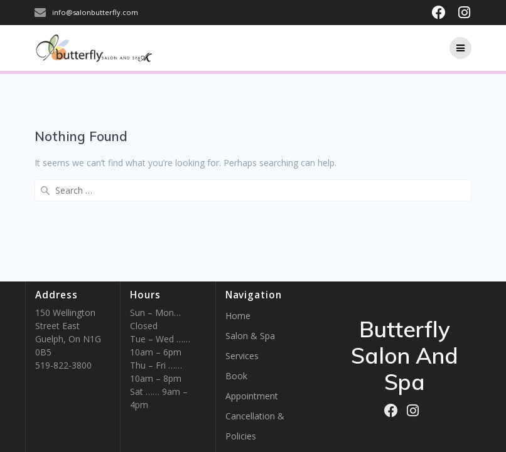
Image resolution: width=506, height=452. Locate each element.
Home (237, 316)
